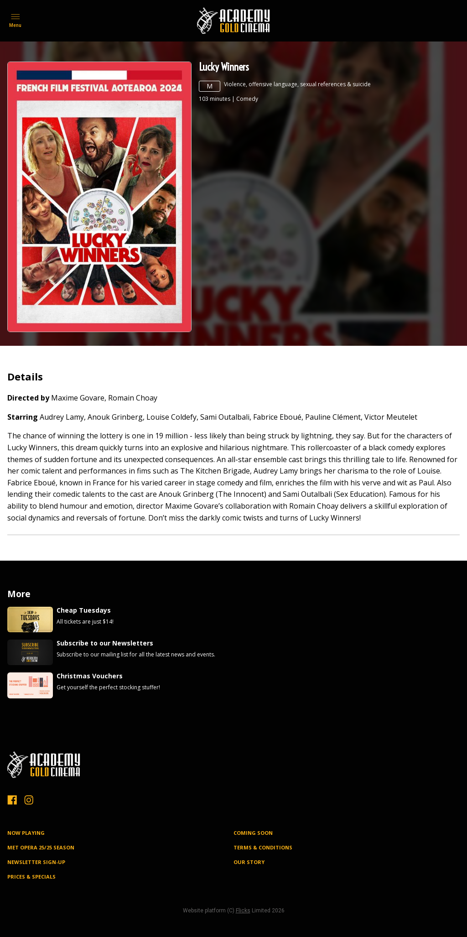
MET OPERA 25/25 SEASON (40, 847)
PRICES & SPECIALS (31, 876)
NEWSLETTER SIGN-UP (36, 862)
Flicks (243, 910)
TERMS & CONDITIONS (263, 847)
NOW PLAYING (26, 832)
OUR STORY (249, 862)
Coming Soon (253, 832)
